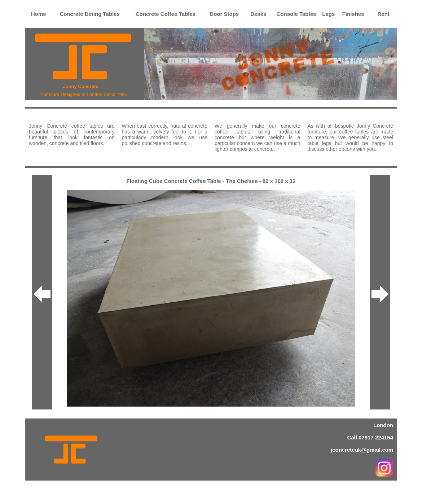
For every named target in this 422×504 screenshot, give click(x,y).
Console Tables (296, 14)
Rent (384, 14)
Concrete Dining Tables (89, 14)
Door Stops (224, 14)
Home (38, 14)
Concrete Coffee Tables (165, 14)
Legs (328, 14)
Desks (258, 14)
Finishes (353, 14)
